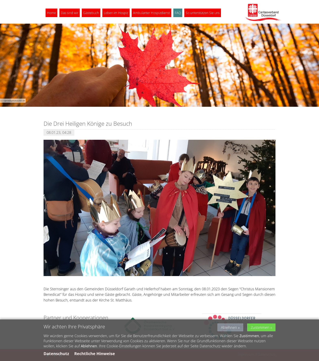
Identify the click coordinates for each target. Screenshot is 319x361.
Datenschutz (56, 354)
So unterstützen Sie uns (203, 13)
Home (51, 13)
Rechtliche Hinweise (94, 354)
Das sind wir (69, 13)
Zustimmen (260, 328)
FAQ (178, 13)
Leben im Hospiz (116, 13)
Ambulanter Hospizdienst (151, 13)
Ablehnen (229, 328)
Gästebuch (91, 13)
